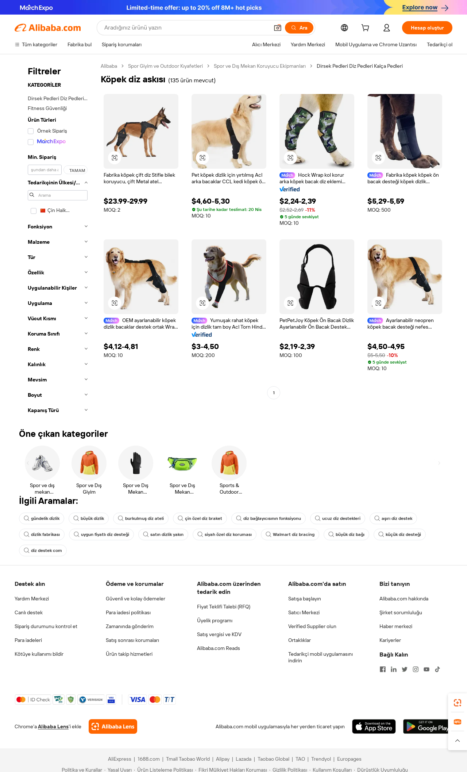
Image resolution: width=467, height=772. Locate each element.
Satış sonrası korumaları (132, 640)
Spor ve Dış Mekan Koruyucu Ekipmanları (260, 66)
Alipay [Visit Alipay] (222, 759)
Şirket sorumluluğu (400, 612)
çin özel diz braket (200, 518)
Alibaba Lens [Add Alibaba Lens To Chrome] (53, 726)
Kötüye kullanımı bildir (39, 654)
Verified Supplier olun (312, 626)
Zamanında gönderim (130, 626)
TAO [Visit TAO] (300, 759)
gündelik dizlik (41, 518)
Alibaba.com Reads (218, 648)
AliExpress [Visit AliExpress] (119, 759)
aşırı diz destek (393, 518)
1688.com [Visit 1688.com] (149, 759)
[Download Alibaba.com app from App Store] (374, 726)
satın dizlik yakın (163, 534)
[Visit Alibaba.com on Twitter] (404, 669)
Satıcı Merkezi (304, 612)
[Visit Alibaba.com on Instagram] (415, 669)
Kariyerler (390, 640)
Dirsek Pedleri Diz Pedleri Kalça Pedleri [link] (360, 66)
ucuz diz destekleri (337, 518)
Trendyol (321, 759)
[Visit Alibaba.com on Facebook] (382, 669)
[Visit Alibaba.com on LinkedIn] (393, 669)
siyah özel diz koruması (224, 534)
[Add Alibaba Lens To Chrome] (113, 726)
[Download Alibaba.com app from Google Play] (427, 726)
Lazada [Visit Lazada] (243, 759)
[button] (277, 27)
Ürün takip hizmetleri (129, 654)
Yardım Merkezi (32, 598)
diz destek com (43, 550)
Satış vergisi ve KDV (219, 634)
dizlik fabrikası (42, 534)
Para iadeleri (28, 640)
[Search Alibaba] (185, 28)
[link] (457, 702)
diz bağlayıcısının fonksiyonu (268, 518)
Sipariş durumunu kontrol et (46, 626)
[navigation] (55, 240)
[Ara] (299, 28)
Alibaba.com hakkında (403, 598)
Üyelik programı (214, 620)
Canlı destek (29, 612)
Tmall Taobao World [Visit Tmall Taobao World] (188, 759)
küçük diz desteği (399, 534)
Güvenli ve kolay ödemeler (135, 598)
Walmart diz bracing (290, 534)
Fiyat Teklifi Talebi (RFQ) (223, 607)
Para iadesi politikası (128, 612)
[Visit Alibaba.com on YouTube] (426, 669)
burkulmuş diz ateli (141, 518)
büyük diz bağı (346, 534)
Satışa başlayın (304, 598)
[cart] (366, 29)
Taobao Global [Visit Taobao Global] (273, 759)
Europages (349, 759)
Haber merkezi (395, 626)
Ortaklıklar (299, 640)
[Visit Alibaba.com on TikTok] (437, 669)
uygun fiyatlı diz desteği (101, 534)
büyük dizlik (88, 518)
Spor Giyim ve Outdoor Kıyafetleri (165, 66)
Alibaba (109, 66)
